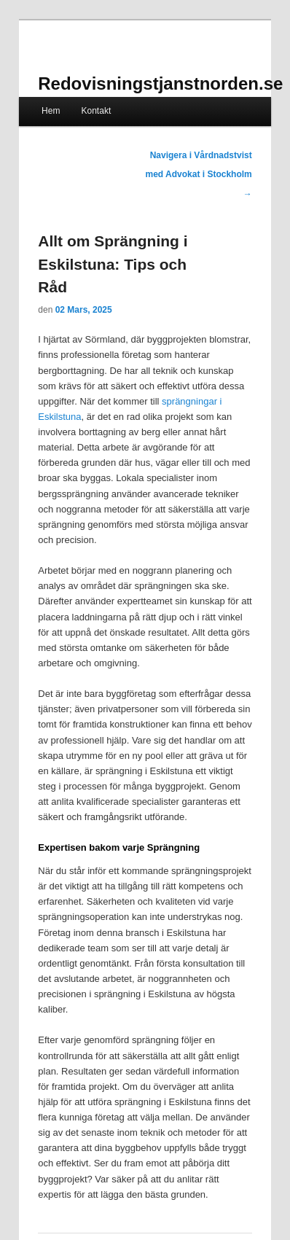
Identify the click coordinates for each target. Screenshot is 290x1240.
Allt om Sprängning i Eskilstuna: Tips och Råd (112, 264)
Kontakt (96, 111)
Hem (51, 111)
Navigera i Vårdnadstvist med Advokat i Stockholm (198, 174)
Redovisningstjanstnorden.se (160, 83)
